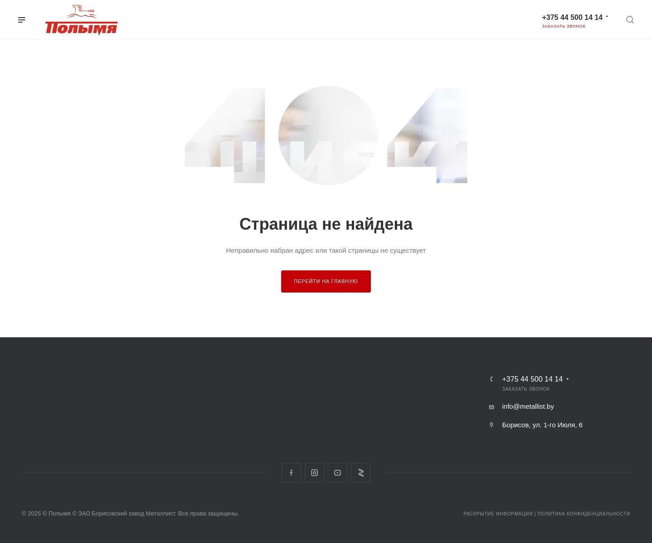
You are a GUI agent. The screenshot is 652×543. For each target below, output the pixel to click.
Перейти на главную (326, 281)
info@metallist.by (528, 406)
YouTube (337, 472)
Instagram (314, 472)
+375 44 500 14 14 (572, 17)
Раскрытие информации (498, 513)
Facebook (291, 472)
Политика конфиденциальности (583, 513)
